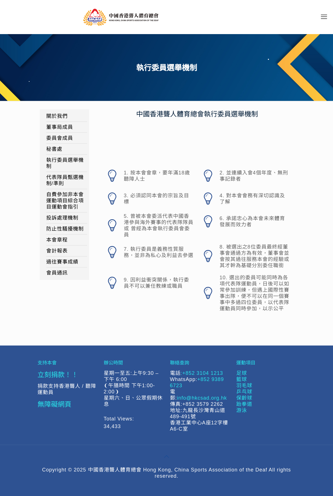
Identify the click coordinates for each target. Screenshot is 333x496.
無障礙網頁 (54, 404)
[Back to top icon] (166, 456)
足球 (241, 373)
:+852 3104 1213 (202, 373)
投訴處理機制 (62, 218)
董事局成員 (59, 127)
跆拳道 (244, 404)
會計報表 (57, 251)
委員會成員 (59, 138)
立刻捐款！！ (58, 374)
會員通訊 (57, 273)
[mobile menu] (324, 17)
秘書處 (54, 149)
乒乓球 (244, 392)
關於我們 (57, 116)
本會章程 (57, 240)
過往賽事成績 (62, 262)
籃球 (241, 379)
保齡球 (244, 398)
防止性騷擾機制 (65, 229)
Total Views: (120, 419)
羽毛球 (244, 385)
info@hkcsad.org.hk (202, 398)
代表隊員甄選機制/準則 (65, 180)
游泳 (241, 410)
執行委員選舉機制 (65, 163)
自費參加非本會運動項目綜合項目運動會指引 (65, 201)
